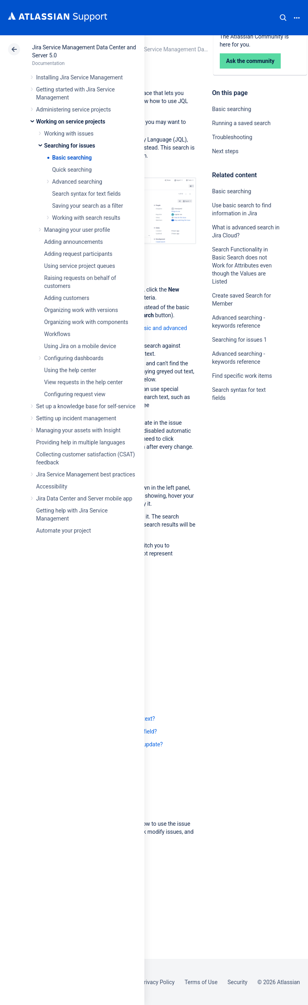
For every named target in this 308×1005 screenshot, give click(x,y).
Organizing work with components (86, 322)
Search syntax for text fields (86, 193)
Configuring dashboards (73, 358)
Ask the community (240, 476)
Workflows (57, 334)
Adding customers (66, 298)
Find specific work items (242, 376)
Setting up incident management (76, 418)
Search (283, 17)
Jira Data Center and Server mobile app (84, 498)
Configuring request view (74, 394)
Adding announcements (73, 242)
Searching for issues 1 (239, 339)
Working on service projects (70, 121)
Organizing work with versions (81, 310)
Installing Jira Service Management (79, 77)
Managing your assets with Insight (78, 430)
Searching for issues (69, 145)
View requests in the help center (83, 382)
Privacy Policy (157, 982)
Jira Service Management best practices (85, 474)
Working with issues (68, 133)
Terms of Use (200, 982)
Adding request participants (78, 254)
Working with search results (86, 218)
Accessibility (51, 486)
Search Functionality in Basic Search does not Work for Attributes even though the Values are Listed (242, 265)
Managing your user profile (77, 230)
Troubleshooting (232, 137)
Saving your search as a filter (87, 206)
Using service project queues (79, 266)
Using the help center (70, 370)
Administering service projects (73, 109)
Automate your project (63, 530)
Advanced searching (77, 181)
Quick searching (72, 169)
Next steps (225, 151)
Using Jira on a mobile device (80, 346)
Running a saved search (241, 123)
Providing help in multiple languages (80, 442)
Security (237, 982)
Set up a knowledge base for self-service (86, 406)
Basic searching (72, 157)
